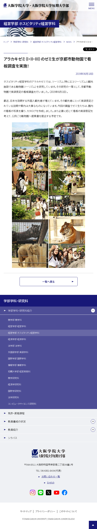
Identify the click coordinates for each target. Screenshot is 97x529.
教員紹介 (13, 429)
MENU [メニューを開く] (91, 5)
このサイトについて (68, 511)
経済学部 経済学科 (17, 339)
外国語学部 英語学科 (18, 352)
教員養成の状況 (17, 421)
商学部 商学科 (15, 319)
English (50, 482)
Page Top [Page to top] (93, 525)
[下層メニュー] (93, 311)
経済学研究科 (14, 384)
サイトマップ (25, 511)
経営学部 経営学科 (17, 326)
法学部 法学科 (15, 345)
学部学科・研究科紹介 (20, 310)
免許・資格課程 (16, 413)
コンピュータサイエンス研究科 (22, 403)
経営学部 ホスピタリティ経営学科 (23, 332)
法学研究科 (13, 397)
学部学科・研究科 (16, 300)
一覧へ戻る (48, 281)
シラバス (12, 438)
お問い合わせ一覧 (51, 476)
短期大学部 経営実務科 (19, 371)
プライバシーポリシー (45, 511)
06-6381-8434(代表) (51, 470)
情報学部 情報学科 (17, 365)
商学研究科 (13, 378)
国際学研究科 (14, 391)
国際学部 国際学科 (17, 358)
